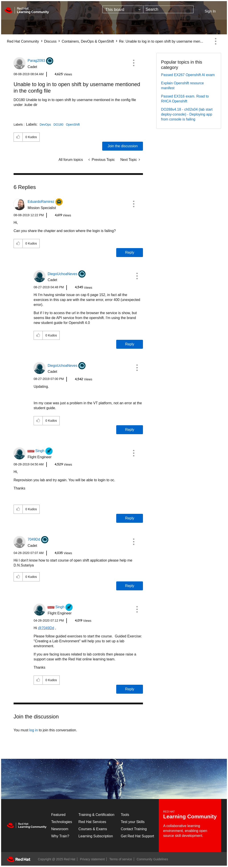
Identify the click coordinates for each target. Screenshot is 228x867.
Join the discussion (123, 146)
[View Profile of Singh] (39, 451)
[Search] (168, 9)
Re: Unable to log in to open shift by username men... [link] (161, 41)
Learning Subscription (95, 836)
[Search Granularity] (123, 9)
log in (33, 730)
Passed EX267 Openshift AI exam (188, 75)
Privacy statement (92, 859)
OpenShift (73, 124)
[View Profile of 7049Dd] (34, 539)
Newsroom (59, 829)
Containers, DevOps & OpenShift (88, 41)
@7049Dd (46, 628)
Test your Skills (133, 822)
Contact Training (134, 829)
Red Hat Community (23, 41)
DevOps (45, 124)
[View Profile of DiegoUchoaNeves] (62, 274)
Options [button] (215, 41)
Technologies (61, 822)
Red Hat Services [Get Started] (92, 822)
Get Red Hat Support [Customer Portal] (137, 836)
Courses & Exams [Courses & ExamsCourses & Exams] (92, 829)
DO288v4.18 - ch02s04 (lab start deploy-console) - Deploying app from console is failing (186, 114)
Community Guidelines (152, 859)
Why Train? (60, 836)
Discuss (50, 41)
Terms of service (120, 859)
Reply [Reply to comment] (129, 252)
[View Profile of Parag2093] (36, 60)
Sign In (210, 11)
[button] (133, 62)
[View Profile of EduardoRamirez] (41, 201)
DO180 (58, 124)
